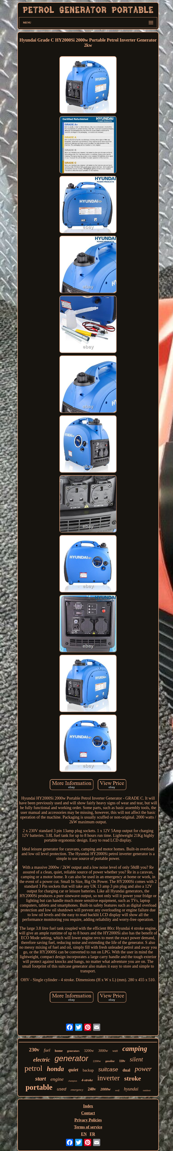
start (40, 1078)
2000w (105, 1089)
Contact (88, 1113)
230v (34, 1050)
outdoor (146, 1090)
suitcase (108, 1069)
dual (126, 1070)
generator (71, 1058)
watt (115, 1051)
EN (84, 1134)
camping (134, 1049)
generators (73, 1051)
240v (92, 1089)
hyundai (131, 1088)
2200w (97, 1061)
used (61, 1089)
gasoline (110, 1061)
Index (88, 1106)
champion (72, 1081)
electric (41, 1060)
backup (88, 1070)
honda (55, 1068)
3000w (103, 1051)
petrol (33, 1068)
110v (122, 1061)
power (143, 1068)
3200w (89, 1051)
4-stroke (87, 1080)
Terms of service (88, 1127)
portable (38, 1087)
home (59, 1051)
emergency (77, 1089)
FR (92, 1134)
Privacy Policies (88, 1120)
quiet (73, 1069)
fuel (47, 1050)
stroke (132, 1078)
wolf (117, 1090)
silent (136, 1059)
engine (57, 1079)
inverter (108, 1078)
